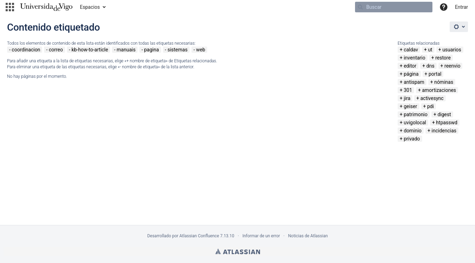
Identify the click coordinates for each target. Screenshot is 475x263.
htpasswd (446, 122)
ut (430, 49)
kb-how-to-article (89, 49)
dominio (413, 130)
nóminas (443, 82)
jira (407, 98)
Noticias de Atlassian (308, 235)
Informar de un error (261, 235)
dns (430, 66)
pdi (430, 106)
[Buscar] (393, 7)
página (411, 74)
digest (444, 114)
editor (410, 66)
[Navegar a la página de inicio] (46, 7)
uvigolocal (415, 122)
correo (56, 49)
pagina (151, 49)
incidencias (444, 130)
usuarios (451, 49)
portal (435, 74)
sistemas (177, 49)
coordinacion (26, 49)
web (200, 49)
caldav (411, 49)
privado (412, 139)
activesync (432, 98)
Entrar (461, 7)
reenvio (452, 66)
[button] (10, 7)
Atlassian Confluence (199, 235)
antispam (414, 82)
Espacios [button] (90, 7)
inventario (414, 58)
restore (443, 58)
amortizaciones (439, 90)
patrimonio (416, 114)
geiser (410, 106)
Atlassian (237, 251)
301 (408, 90)
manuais (126, 49)
